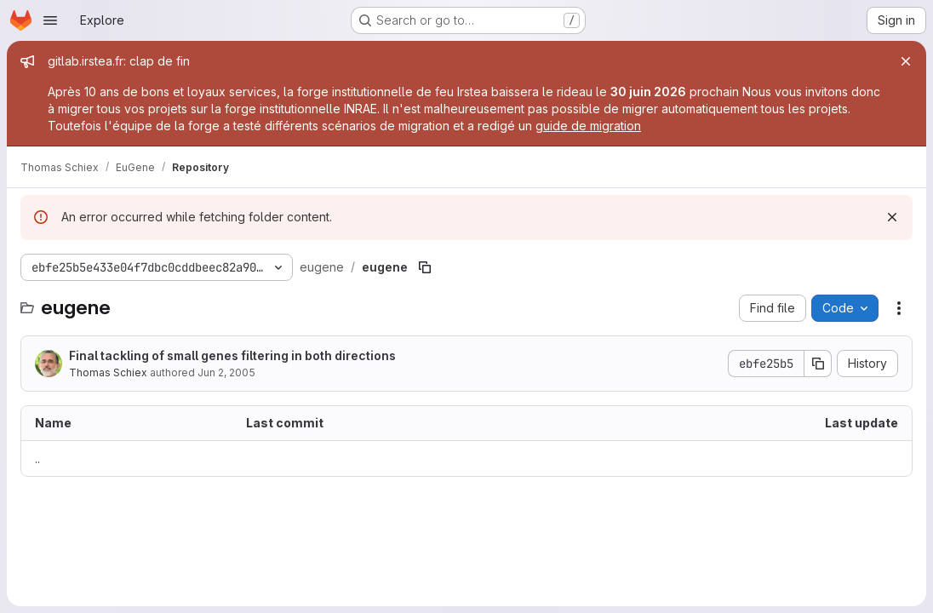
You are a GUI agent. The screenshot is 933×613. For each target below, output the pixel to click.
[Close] (906, 61)
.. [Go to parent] (37, 458)
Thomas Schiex (108, 372)
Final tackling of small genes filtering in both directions (232, 355)
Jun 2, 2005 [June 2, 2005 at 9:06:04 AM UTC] (226, 372)
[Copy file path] (424, 267)
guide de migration (588, 125)
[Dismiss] (892, 217)
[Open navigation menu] (50, 20)
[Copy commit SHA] (818, 363)
